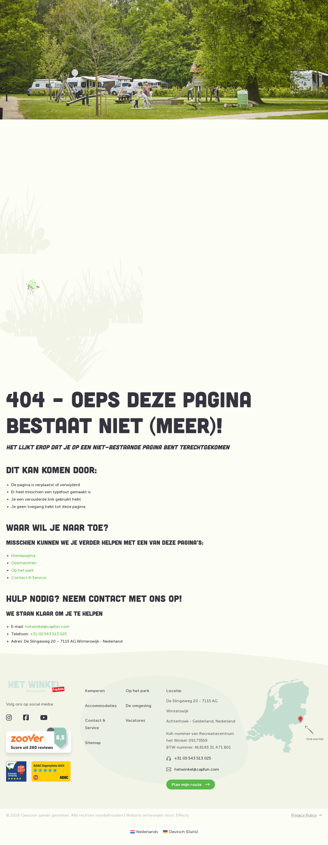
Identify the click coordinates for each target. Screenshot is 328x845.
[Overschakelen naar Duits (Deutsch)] (180, 831)
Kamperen (95, 691)
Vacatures (135, 720)
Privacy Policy (306, 815)
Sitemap (93, 743)
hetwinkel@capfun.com (47, 626)
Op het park (22, 570)
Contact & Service (28, 577)
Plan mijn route (191, 784)
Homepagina (23, 555)
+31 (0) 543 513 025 (48, 634)
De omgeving (138, 705)
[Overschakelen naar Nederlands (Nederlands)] (144, 831)
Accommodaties (101, 705)
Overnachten (24, 563)
